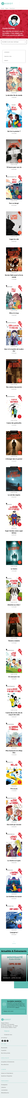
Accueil (2, 8)
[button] (14, 42)
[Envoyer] (24, 1011)
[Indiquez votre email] (12, 1011)
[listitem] (2, 1041)
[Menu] (23, 3)
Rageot (7, 8)
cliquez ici (17, 1007)
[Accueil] (7, 3)
